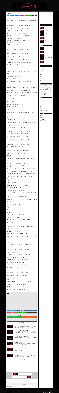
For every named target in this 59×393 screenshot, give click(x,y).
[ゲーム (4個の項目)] (44, 92)
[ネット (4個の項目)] (41, 92)
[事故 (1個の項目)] (47, 93)
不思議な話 (41, 70)
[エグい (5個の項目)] (50, 90)
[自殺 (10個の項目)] (41, 89)
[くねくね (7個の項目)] (41, 90)
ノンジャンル (42, 68)
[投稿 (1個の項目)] (49, 93)
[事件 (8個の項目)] (43, 89)
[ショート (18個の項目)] (41, 88)
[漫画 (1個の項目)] (46, 94)
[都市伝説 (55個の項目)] (46, 85)
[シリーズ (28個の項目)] (48, 87)
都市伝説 (41, 80)
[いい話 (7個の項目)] (44, 90)
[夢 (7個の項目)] (49, 89)
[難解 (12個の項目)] (48, 88)
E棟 (40, 110)
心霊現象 (41, 74)
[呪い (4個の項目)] (48, 92)
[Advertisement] (22, 302)
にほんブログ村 (42, 117)
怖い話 (41, 76)
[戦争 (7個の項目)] (46, 89)
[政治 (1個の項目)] (51, 93)
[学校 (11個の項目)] (51, 88)
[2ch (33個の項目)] (41, 87)
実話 (40, 72)
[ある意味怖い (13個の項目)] (45, 88)
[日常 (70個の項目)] (43, 85)
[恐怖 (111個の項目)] (41, 85)
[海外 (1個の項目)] (42, 94)
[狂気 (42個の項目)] (49, 85)
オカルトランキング (42, 121)
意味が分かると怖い (43, 78)
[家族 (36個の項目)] (51, 85)
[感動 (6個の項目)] (48, 90)
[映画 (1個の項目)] (50, 94)
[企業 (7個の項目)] (51, 89)
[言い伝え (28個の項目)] (44, 87)
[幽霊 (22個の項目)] (51, 87)
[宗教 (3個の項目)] (51, 92)
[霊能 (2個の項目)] (44, 93)
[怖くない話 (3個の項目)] (41, 93)
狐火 (40, 108)
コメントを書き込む (22, 383)
